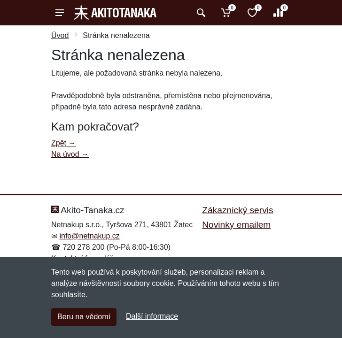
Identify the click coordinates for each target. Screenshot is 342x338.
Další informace (152, 316)
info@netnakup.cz (89, 236)
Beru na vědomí (83, 317)
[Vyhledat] (199, 13)
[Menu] (59, 12)
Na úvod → (70, 154)
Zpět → (63, 143)
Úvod (60, 35)
